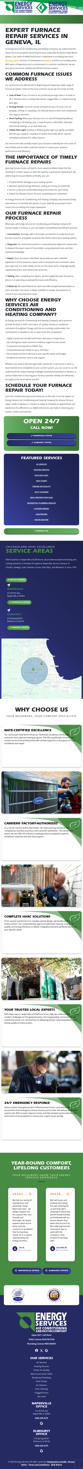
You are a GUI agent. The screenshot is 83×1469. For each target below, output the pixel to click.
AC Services (41, 464)
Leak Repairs (41, 514)
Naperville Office (41, 436)
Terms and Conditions (38, 1464)
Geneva (48, 60)
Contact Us (41, 531)
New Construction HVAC (41, 497)
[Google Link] (46, 1350)
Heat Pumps (41, 481)
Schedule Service (16, 580)
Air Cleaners (41, 1385)
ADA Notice (56, 1464)
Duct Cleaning (41, 492)
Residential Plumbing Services (41, 503)
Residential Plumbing (41, 1377)
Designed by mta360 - (57, 1461)
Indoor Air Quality (41, 486)
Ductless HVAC (41, 475)
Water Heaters (41, 520)
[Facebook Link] (36, 1350)
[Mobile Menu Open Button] (77, 7)
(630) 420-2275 (41, 1418)
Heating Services (41, 470)
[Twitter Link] (41, 1350)
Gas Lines (41, 1396)
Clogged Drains (41, 508)
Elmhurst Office (41, 443)
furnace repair (12, 60)
